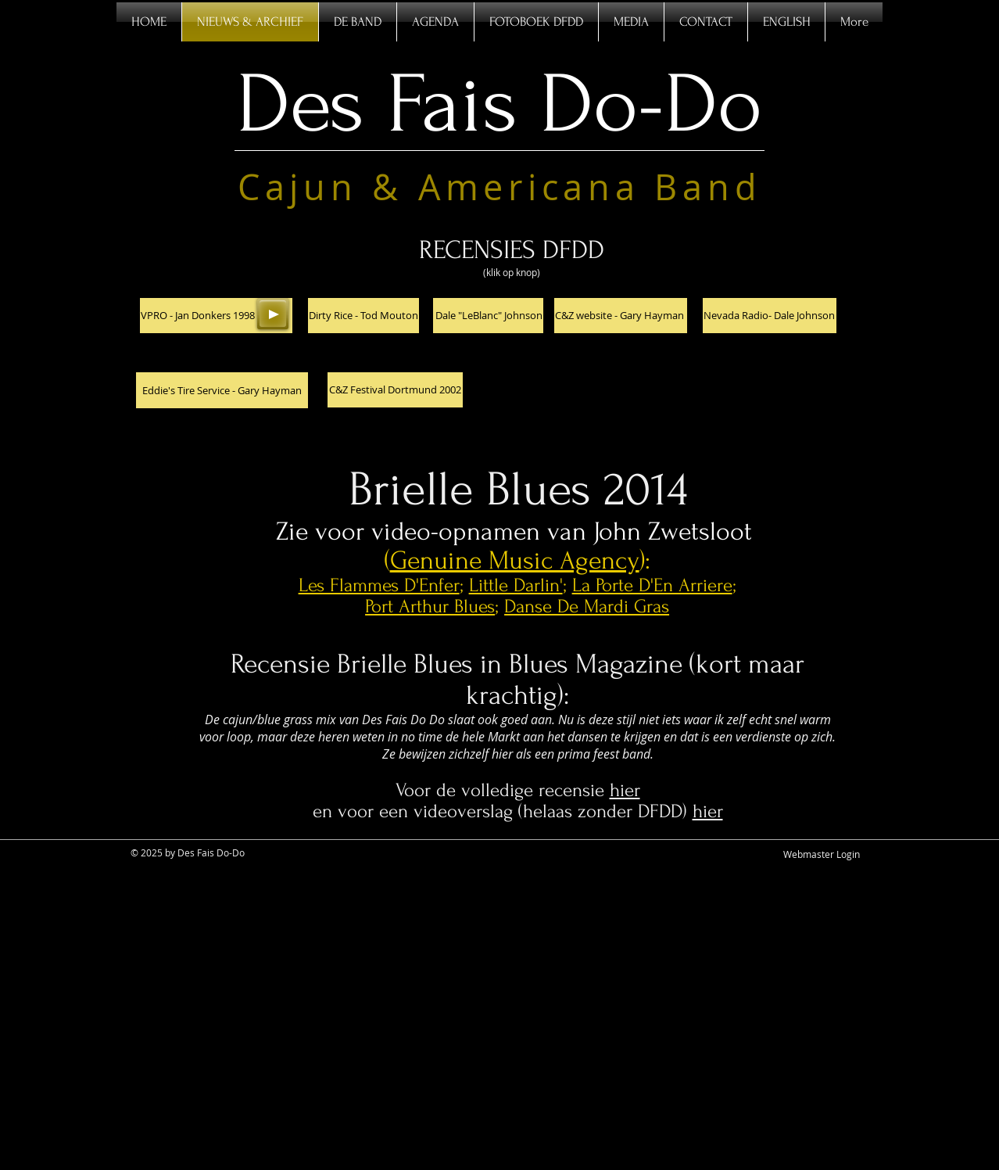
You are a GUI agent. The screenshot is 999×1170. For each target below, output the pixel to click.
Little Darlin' (516, 585)
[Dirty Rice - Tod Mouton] (363, 315)
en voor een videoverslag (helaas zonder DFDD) (503, 811)
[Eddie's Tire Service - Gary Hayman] (222, 390)
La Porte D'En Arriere (652, 585)
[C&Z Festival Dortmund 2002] (395, 389)
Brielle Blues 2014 (518, 489)
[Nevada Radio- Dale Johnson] (769, 315)
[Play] (272, 313)
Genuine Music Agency (514, 560)
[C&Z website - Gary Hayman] (620, 315)
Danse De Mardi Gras (586, 606)
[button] (216, 315)
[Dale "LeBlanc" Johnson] (488, 315)
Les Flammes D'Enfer (379, 585)
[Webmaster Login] (822, 854)
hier (625, 790)
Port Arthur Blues (430, 606)
